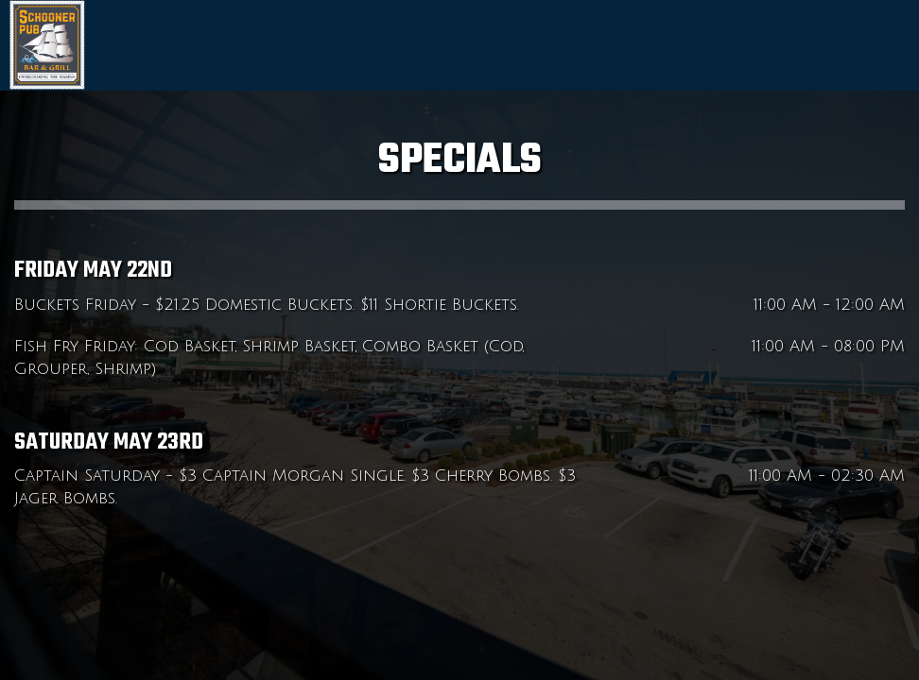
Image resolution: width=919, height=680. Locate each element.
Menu (790, 47)
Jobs (891, 47)
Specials (843, 47)
